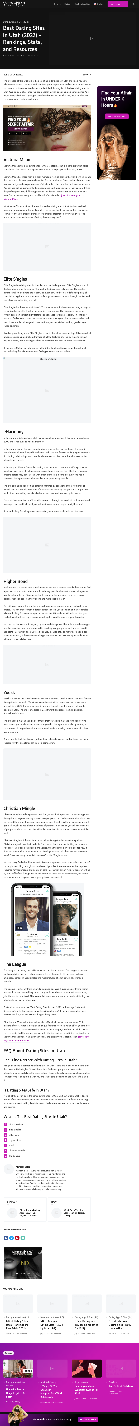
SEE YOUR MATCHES (116, 116)
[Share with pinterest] (17, 1238)
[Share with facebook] (6, 1238)
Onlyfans (113, 1382)
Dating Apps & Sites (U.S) (16, 22)
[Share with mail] (23, 1238)
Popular (8, 1353)
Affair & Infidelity (48, 1382)
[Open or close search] (134, 4)
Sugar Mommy (81, 1382)
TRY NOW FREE (88, 1419)
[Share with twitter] (11, 1238)
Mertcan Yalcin (9, 56)
